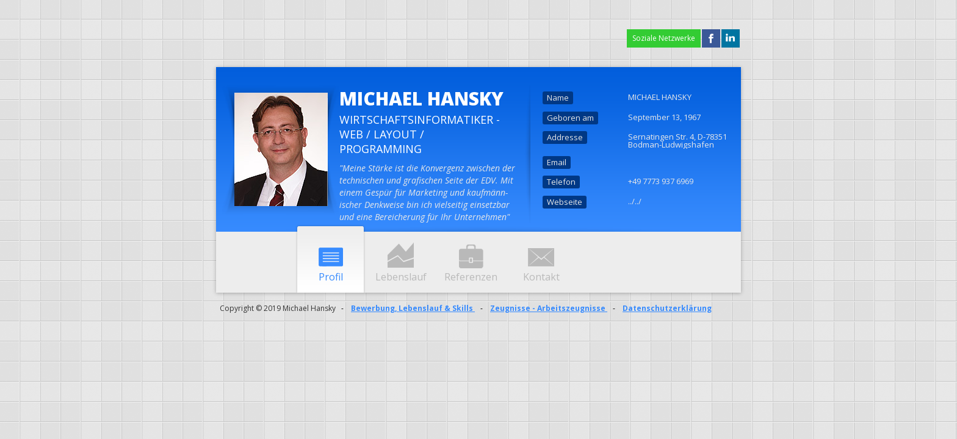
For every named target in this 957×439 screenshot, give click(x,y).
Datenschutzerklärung (667, 308)
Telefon (561, 181)
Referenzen (470, 277)
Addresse (565, 137)
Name (558, 97)
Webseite (564, 201)
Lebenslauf (401, 277)
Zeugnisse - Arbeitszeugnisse (548, 308)
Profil (331, 277)
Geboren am (570, 117)
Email (556, 162)
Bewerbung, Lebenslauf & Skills (413, 308)
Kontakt (541, 277)
